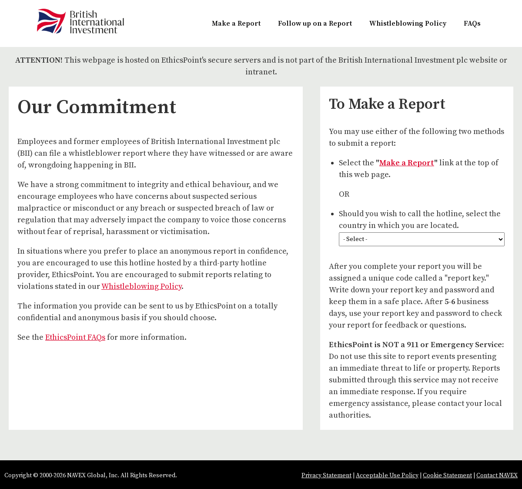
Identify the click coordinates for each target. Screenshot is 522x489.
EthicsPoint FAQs (75, 337)
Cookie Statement (447, 475)
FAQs (472, 23)
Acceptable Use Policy (387, 475)
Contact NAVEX (497, 475)
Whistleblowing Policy (407, 23)
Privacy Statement (326, 475)
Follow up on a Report (315, 23)
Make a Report (236, 23)
